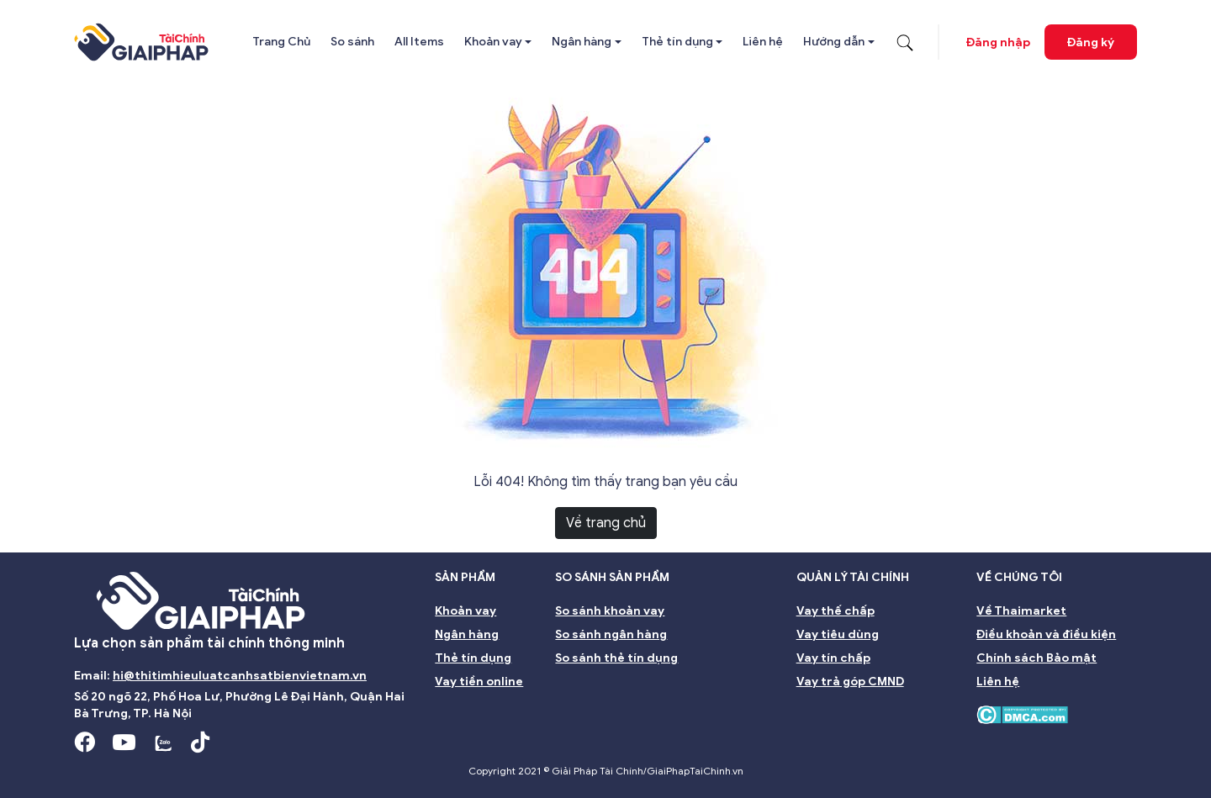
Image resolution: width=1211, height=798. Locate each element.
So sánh (352, 41)
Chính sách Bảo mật (1036, 658)
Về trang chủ (606, 523)
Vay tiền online (479, 681)
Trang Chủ (281, 41)
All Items (419, 41)
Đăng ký (1090, 42)
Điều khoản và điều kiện (1046, 634)
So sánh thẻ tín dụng (616, 658)
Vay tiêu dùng (837, 634)
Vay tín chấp (833, 658)
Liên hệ (763, 41)
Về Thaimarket (1021, 611)
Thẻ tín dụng (677, 41)
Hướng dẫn (834, 41)
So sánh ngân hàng (611, 634)
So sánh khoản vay (609, 611)
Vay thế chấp (835, 611)
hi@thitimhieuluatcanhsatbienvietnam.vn (240, 676)
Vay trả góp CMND (850, 681)
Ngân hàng (581, 41)
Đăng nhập (998, 42)
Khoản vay (493, 41)
